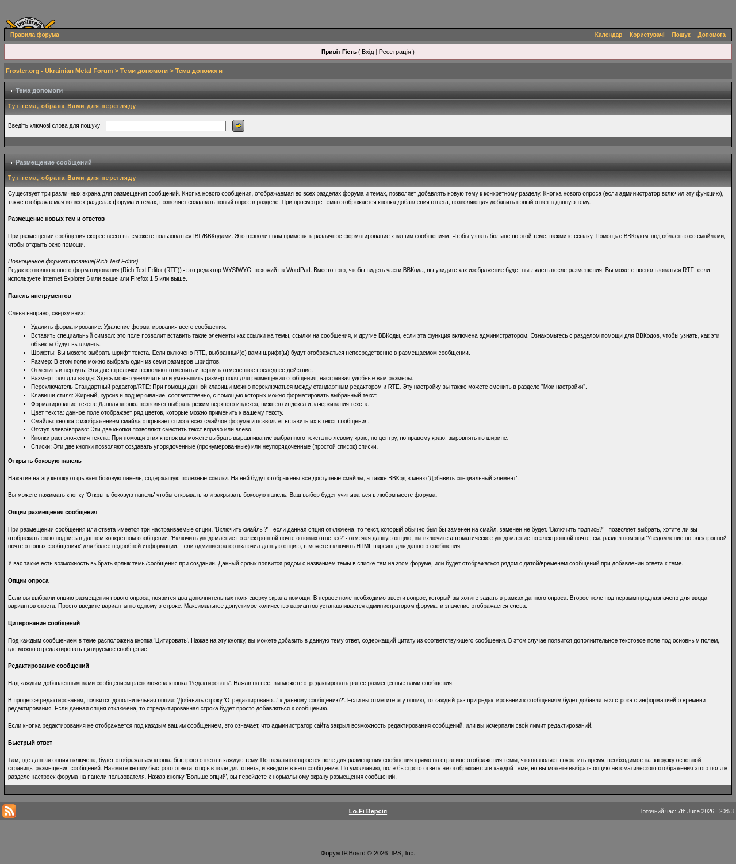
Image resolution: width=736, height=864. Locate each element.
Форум (330, 853)
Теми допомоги (144, 70)
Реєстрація (395, 51)
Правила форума (34, 35)
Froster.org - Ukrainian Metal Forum (59, 70)
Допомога (712, 35)
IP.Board (353, 853)
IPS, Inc (403, 853)
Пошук (681, 35)
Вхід (368, 51)
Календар (609, 35)
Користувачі (647, 35)
